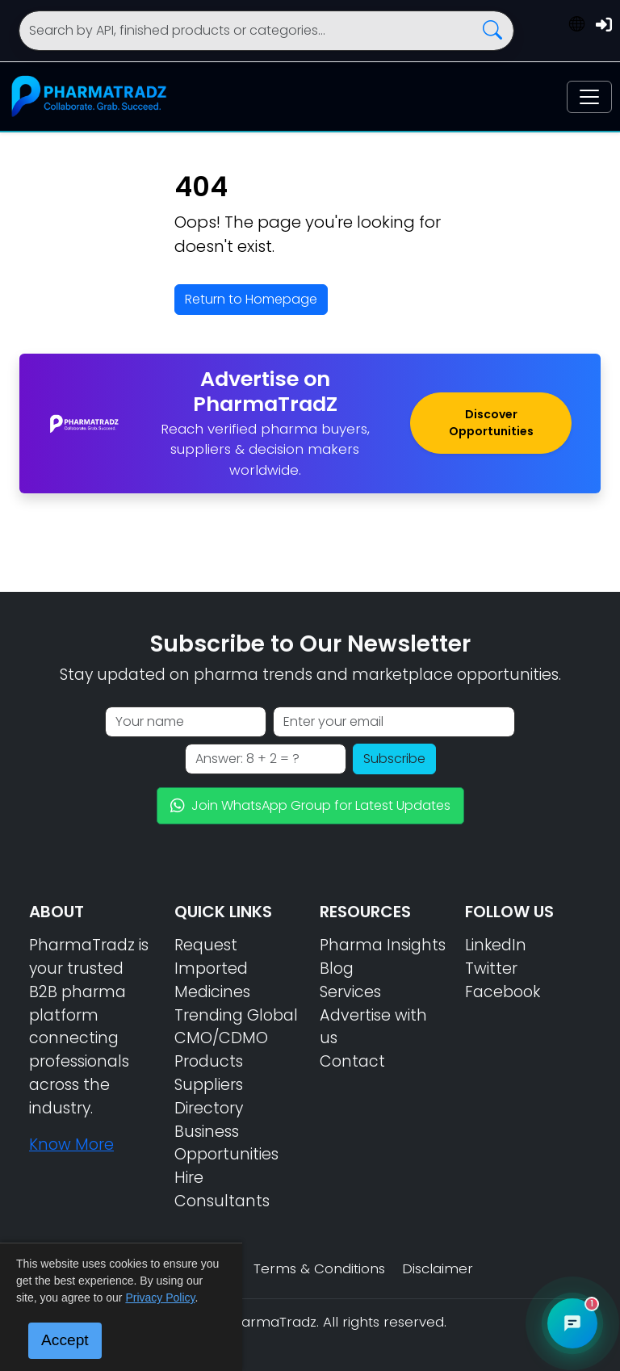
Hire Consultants (222, 1189)
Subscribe (394, 758)
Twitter (491, 968)
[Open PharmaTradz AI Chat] (572, 1323)
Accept (65, 1339)
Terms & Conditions (319, 1268)
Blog (337, 968)
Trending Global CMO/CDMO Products (236, 1038)
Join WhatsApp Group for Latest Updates (310, 805)
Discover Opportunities (491, 422)
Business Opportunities (226, 1143)
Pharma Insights (383, 945)
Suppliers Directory (208, 1096)
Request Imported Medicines (212, 968)
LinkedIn (495, 945)
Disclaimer (437, 1268)
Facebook (502, 992)
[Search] (266, 30)
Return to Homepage (251, 299)
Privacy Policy (160, 1297)
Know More (71, 1144)
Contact (352, 1061)
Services (350, 992)
